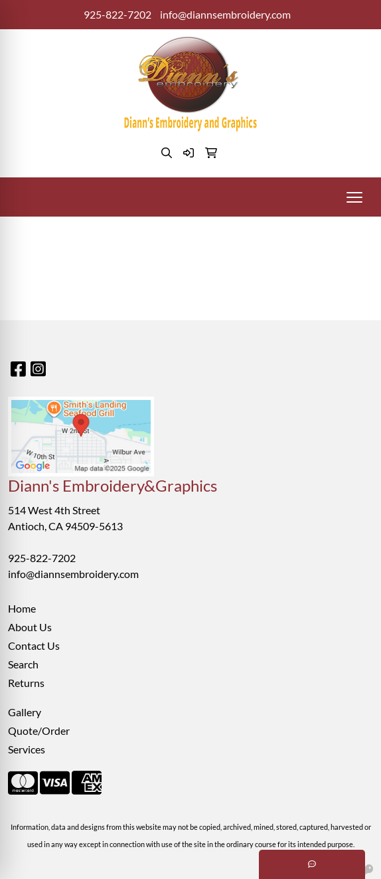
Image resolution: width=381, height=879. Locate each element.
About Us (30, 627)
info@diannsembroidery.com (225, 14)
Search (23, 664)
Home (22, 608)
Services (26, 749)
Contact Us (34, 645)
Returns (26, 682)
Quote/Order (39, 730)
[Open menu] (354, 197)
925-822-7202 (117, 14)
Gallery (24, 712)
